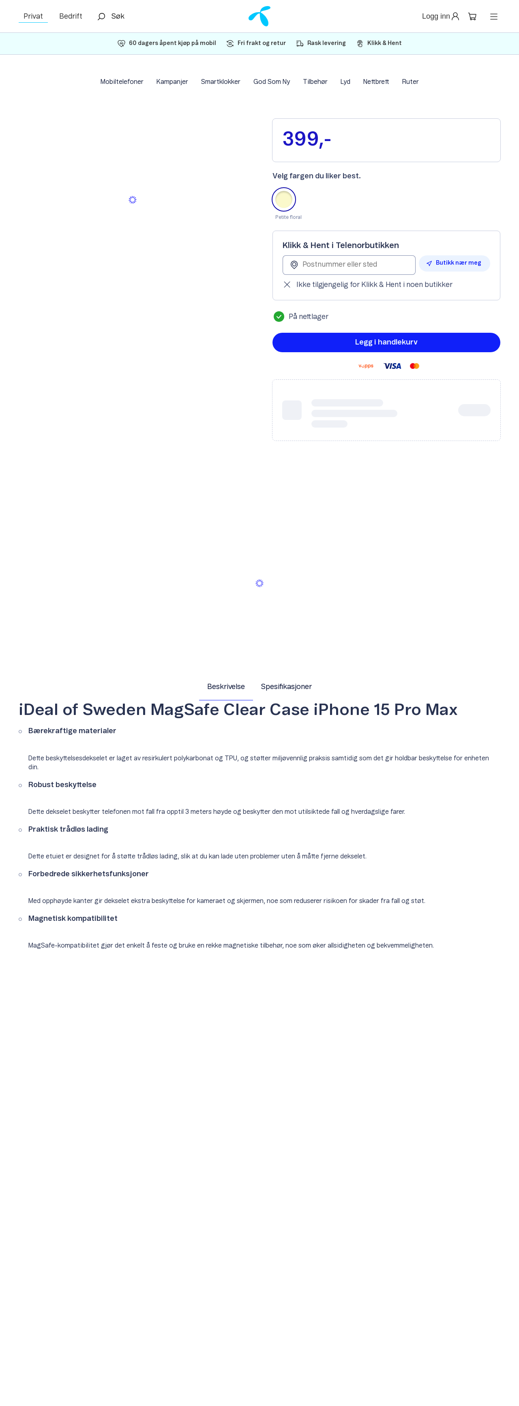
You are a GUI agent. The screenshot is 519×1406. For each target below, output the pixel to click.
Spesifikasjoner (286, 687)
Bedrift (70, 16)
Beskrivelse (226, 687)
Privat (33, 16)
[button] (441, 16)
